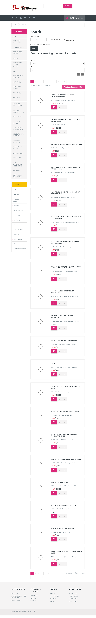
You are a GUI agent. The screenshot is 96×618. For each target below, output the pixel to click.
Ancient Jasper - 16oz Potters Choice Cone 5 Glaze (66, 121)
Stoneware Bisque (17, 53)
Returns (16, 232)
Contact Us (34, 598)
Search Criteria (34, 36)
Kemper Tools (18, 116)
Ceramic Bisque (18, 47)
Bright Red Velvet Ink (59, 484)
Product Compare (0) (73, 87)
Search (24, 25)
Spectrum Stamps (16, 98)
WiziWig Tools (18, 153)
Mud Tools (17, 93)
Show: (32, 67)
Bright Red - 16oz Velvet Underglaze (66, 461)
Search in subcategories (69, 39)
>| (64, 81)
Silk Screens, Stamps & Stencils (17, 64)
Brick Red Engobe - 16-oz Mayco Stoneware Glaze (64, 437)
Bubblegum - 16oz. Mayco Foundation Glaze (66, 554)
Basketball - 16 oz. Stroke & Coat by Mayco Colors (66, 169)
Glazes (15, 36)
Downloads (17, 223)
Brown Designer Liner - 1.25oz (63, 530)
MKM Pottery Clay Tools (18, 76)
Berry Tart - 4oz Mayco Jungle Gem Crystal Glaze (65, 243)
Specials (52, 604)
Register (16, 194)
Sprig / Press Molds (17, 122)
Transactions (17, 237)
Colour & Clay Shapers (18, 135)
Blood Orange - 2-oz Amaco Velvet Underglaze (65, 318)
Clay (14, 71)
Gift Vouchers (54, 598)
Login (15, 189)
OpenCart (22, 613)
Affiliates (53, 601)
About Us (14, 596)
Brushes (16, 58)
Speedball (17, 170)
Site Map (33, 603)
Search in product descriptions (39, 44)
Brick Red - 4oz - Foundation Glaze (65, 413)
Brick (53, 365)
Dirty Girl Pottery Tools (18, 111)
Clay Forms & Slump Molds (18, 128)
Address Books (18, 208)
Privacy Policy (16, 603)
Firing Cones (17, 158)
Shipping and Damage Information (18, 599)
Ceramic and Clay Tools (17, 176)
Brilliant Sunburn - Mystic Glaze (64, 507)
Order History (18, 218)
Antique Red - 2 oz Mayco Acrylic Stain (66, 145)
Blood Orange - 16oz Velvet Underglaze (62, 293)
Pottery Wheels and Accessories (17, 164)
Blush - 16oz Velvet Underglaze (64, 342)
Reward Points (18, 227)
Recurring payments (19, 246)
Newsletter (17, 242)
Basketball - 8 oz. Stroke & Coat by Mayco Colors (65, 194)
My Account (17, 204)
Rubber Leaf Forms (17, 147)
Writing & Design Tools (18, 105)
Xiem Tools (17, 82)
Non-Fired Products (17, 42)
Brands (52, 596)
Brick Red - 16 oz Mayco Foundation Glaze (65, 389)
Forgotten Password (20, 199)
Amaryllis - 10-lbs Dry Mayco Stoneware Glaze (62, 96)
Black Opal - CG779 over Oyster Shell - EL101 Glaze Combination (66, 268)
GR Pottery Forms (17, 87)
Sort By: (32, 60)
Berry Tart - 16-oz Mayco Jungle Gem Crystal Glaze (66, 218)
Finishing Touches (16, 141)
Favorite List (17, 213)
